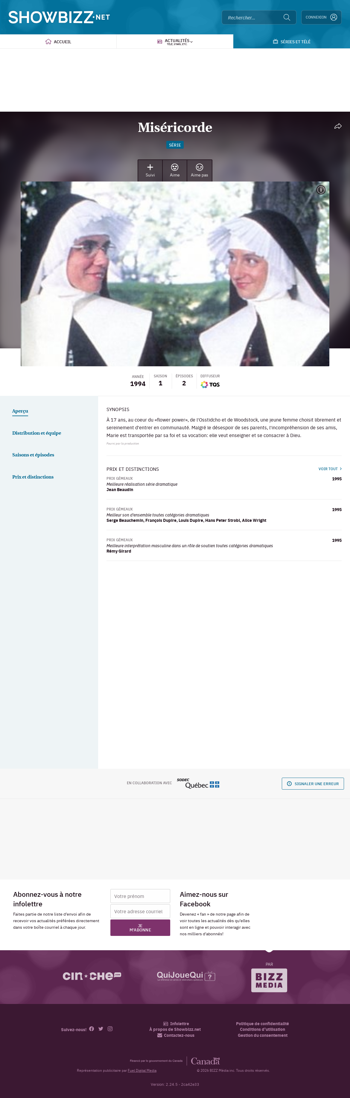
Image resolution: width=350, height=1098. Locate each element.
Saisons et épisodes (33, 455)
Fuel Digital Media (142, 1070)
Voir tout (330, 468)
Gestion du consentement (262, 1035)
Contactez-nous (175, 1035)
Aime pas (199, 171)
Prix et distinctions (33, 477)
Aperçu (20, 411)
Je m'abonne (140, 927)
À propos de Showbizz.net (175, 1029)
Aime (175, 171)
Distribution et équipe (36, 433)
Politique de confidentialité (262, 1023)
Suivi (150, 171)
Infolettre (176, 1023)
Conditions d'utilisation (262, 1029)
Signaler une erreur (313, 783)
